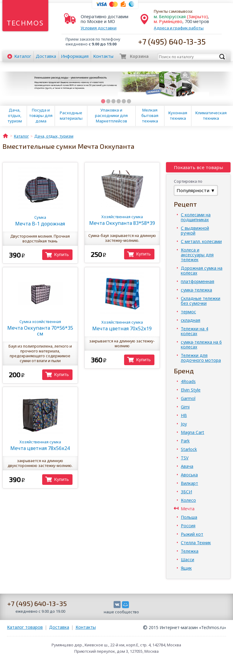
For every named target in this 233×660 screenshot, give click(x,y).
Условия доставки (98, 27)
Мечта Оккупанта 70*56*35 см (40, 328)
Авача (187, 466)
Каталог (22, 56)
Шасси (187, 559)
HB (184, 415)
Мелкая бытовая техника (149, 115)
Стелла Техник (196, 542)
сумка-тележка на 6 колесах (201, 344)
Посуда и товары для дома (40, 115)
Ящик (186, 568)
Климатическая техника (211, 115)
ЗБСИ (186, 492)
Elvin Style (191, 390)
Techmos (25, 23)
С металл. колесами (201, 241)
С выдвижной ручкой (195, 230)
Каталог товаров (25, 627)
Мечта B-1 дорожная (40, 221)
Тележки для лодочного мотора (201, 357)
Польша (189, 517)
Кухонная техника (177, 115)
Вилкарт (189, 483)
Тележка (189, 551)
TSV (184, 458)
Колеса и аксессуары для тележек (197, 254)
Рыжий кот (192, 534)
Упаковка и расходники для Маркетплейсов (111, 115)
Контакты (103, 56)
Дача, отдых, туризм (15, 115)
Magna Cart (192, 432)
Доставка (46, 56)
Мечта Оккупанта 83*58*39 (122, 220)
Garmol (188, 398)
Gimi (185, 407)
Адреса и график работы (179, 27)
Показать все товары (198, 167)
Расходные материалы (71, 115)
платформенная (197, 281)
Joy (184, 424)
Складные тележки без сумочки (200, 300)
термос (188, 312)
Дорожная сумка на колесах (201, 270)
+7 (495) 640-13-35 (172, 41)
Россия (188, 525)
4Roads (188, 381)
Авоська (189, 475)
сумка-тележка (196, 290)
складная (190, 320)
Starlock (189, 449)
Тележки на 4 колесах (194, 331)
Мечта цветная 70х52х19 (122, 325)
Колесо (188, 500)
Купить (61, 254)
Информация (75, 56)
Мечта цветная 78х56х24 (40, 445)
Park (185, 441)
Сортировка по (188, 181)
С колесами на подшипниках (196, 217)
